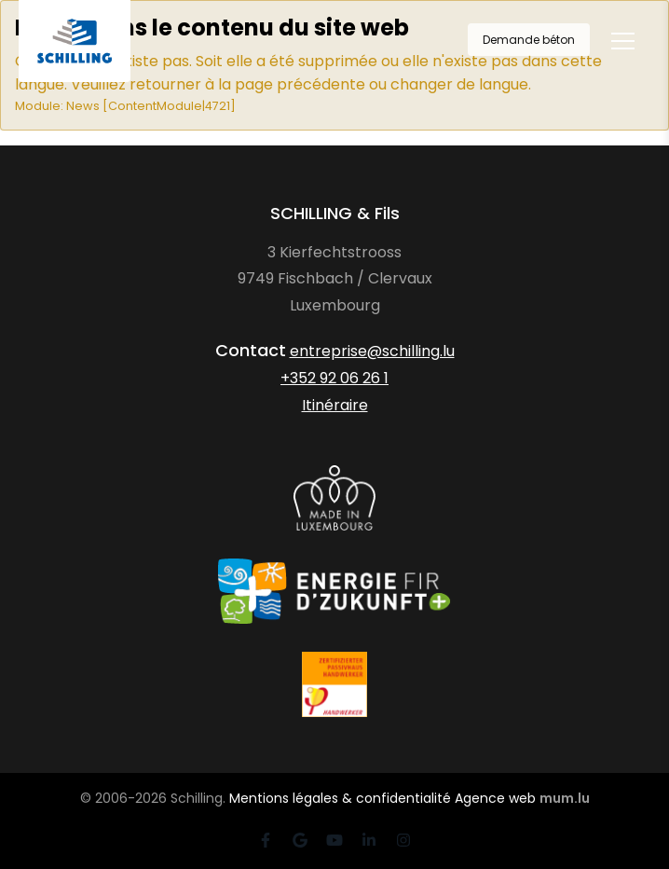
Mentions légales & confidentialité (340, 798)
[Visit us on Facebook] (265, 840)
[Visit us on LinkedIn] (369, 840)
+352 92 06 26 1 (334, 378)
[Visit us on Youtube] (334, 840)
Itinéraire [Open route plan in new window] (335, 405)
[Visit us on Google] (300, 840)
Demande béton (529, 40)
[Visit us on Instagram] (403, 840)
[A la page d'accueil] (74, 41)
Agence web (495, 798)
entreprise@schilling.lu (372, 351)
